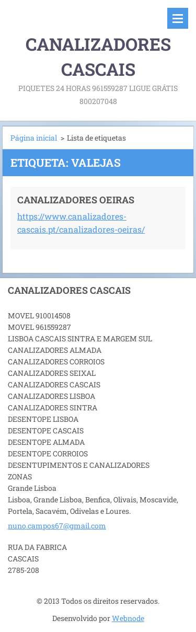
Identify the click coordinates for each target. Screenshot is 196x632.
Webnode (128, 618)
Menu (177, 18)
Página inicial (33, 138)
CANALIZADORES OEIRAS (75, 199)
